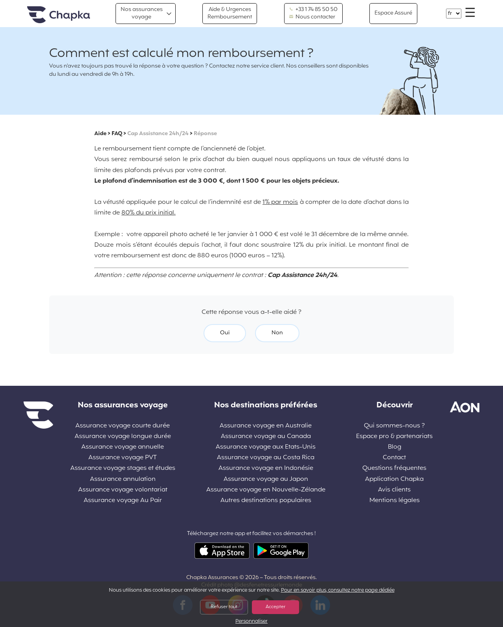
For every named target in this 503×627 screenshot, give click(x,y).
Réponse (205, 134)
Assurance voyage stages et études (122, 468)
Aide (100, 134)
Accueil (58, 15)
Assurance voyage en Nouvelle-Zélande (265, 490)
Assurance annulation (123, 479)
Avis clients (394, 490)
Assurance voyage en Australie (266, 426)
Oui (224, 333)
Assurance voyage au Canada (266, 437)
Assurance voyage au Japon (266, 479)
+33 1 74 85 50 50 (313, 9)
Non (277, 333)
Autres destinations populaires (265, 501)
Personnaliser (251, 621)
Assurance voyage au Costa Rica (265, 458)
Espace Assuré (393, 13)
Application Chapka (394, 479)
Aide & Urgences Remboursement (229, 13)
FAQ (117, 134)
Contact (394, 458)
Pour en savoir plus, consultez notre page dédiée (338, 590)
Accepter (275, 606)
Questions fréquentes (394, 468)
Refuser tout (224, 606)
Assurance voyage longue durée (123, 437)
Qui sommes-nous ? (394, 426)
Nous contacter (312, 17)
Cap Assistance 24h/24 (158, 134)
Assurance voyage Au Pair (123, 501)
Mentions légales (394, 501)
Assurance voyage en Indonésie (265, 468)
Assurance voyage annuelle (122, 447)
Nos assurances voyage (142, 13)
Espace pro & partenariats (394, 437)
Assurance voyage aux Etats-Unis (266, 447)
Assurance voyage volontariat (122, 490)
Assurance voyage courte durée (122, 426)
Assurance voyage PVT (122, 458)
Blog (394, 447)
